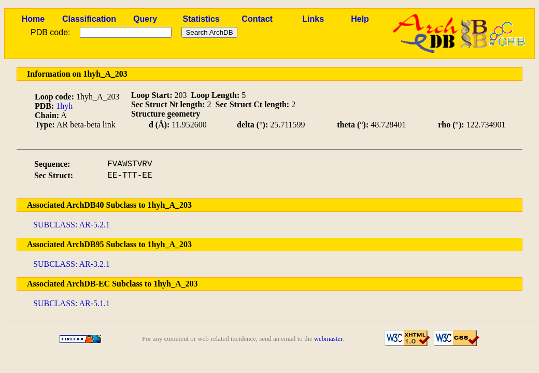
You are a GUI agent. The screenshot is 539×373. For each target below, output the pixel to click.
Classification (89, 19)
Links (313, 19)
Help (360, 19)
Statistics (201, 19)
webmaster (328, 338)
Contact (257, 19)
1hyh (64, 106)
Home (33, 19)
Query (145, 19)
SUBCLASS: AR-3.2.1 (71, 264)
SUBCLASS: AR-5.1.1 (71, 303)
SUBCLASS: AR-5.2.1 (71, 224)
